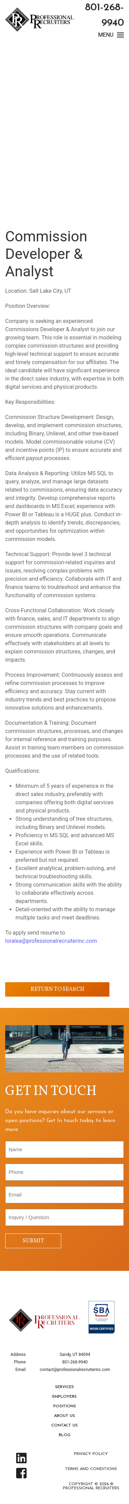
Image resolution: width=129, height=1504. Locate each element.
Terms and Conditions (91, 1469)
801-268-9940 (75, 1362)
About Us (64, 1416)
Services (64, 1387)
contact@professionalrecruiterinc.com (75, 1369)
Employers (64, 1397)
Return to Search (57, 989)
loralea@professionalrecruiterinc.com (51, 941)
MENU (111, 35)
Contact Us (64, 1425)
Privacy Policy (91, 1454)
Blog (65, 1435)
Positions (64, 1406)
